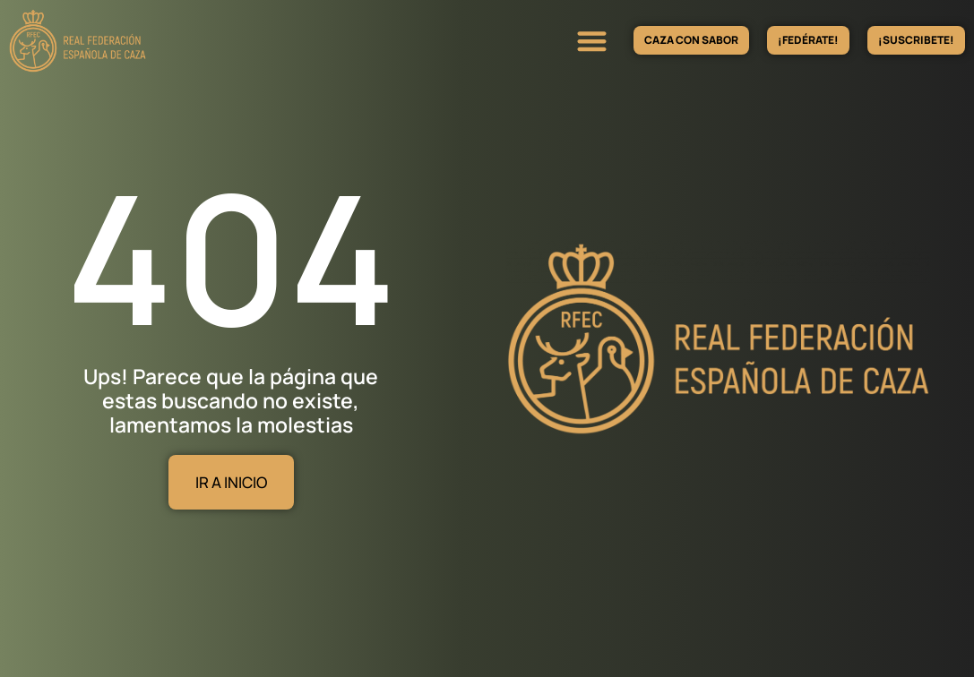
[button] (592, 40)
